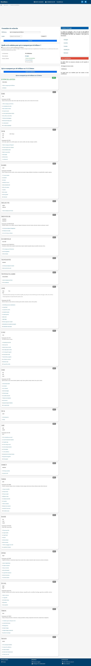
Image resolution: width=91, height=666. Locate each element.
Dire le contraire (6, 503)
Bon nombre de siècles (7, 108)
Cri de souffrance (6, 451)
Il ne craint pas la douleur (7, 644)
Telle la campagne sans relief (8, 544)
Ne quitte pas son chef (7, 342)
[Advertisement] (45, 15)
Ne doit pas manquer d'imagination (9, 228)
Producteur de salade (6, 230)
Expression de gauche (7, 456)
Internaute (66, 52)
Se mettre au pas (6, 510)
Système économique (6, 632)
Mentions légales (37, 661)
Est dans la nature (6, 577)
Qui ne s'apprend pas (6, 563)
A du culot (5, 386)
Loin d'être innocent (6, 395)
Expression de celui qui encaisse (8, 454)
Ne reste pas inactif (6, 383)
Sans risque (5, 154)
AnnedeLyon (66, 49)
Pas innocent (5, 400)
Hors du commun (6, 187)
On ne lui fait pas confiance (8, 233)
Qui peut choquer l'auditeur (8, 402)
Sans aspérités (5, 604)
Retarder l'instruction (6, 508)
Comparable (5, 597)
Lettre (3, 36)
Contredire (5, 501)
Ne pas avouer (5, 491)
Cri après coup (5, 442)
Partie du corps (5, 361)
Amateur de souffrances (7, 647)
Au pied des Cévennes (7, 547)
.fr (4, 2)
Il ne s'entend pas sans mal (7, 437)
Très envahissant (6, 282)
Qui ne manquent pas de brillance (9, 85)
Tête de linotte (5, 253)
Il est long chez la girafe (7, 352)
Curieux (4, 180)
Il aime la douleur (6, 649)
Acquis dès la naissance (7, 572)
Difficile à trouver (6, 182)
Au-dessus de (5, 159)
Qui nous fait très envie (7, 268)
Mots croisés (39, 2)
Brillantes (4, 87)
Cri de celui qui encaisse (7, 446)
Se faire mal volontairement (8, 651)
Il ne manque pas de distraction (8, 249)
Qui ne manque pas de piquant (8, 144)
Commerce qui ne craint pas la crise (9, 620)
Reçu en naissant (6, 567)
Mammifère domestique (7, 326)
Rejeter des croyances (7, 506)
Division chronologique (7, 118)
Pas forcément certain (7, 149)
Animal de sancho (6, 312)
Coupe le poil (5, 535)
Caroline (65, 46)
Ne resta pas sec (6, 417)
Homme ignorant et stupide (8, 321)
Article (60, 2)
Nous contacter (66, 663)
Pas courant (5, 192)
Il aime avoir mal (6, 654)
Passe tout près (5, 542)
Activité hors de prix (6, 623)
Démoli (4, 537)
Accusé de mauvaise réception (8, 439)
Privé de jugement (6, 251)
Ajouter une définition (30, 71)
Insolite (4, 189)
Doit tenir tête (5, 344)
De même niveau (6, 600)
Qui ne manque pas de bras (7, 280)
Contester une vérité (6, 498)
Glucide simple (5, 393)
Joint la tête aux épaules (7, 356)
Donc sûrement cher (6, 184)
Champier (66, 39)
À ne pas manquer (6, 175)
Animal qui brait (6, 314)
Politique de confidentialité (39, 663)
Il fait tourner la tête (6, 354)
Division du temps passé (7, 120)
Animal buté (5, 307)
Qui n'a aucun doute (6, 152)
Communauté (51, 2)
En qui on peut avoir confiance (8, 147)
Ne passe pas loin (6, 530)
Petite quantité (5, 194)
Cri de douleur (5, 449)
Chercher (30, 40)
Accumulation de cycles (7, 106)
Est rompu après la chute (7, 349)
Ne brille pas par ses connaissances (9, 304)
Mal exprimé (5, 458)
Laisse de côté (5, 473)
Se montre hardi (6, 405)
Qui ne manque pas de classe (8, 210)
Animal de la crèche (6, 309)
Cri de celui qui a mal (7, 444)
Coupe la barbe (5, 532)
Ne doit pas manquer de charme (8, 265)
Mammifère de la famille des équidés (9, 324)
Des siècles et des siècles (7, 115)
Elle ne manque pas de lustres (8, 103)
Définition (4, 32)
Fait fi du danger (6, 390)
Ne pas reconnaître (6, 489)
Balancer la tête (5, 496)
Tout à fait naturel (6, 570)
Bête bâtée (5, 319)
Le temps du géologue (7, 125)
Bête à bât (4, 316)
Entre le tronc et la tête (7, 347)
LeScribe (66, 43)
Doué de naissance (6, 575)
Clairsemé (5, 177)
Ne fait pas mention (6, 470)
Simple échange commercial (8, 630)
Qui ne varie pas (6, 595)
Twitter (4, 661)
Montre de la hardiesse (7, 398)
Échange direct (5, 625)
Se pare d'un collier (6, 364)
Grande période (5, 123)
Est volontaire (5, 388)
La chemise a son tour (7, 359)
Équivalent (5, 602)
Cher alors (5, 196)
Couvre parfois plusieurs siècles (8, 113)
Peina (4, 419)
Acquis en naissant (6, 565)
